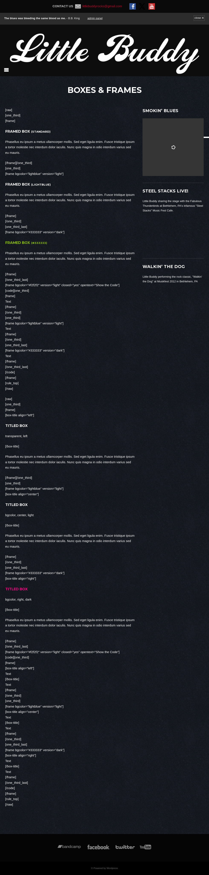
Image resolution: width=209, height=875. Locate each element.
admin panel (94, 18)
